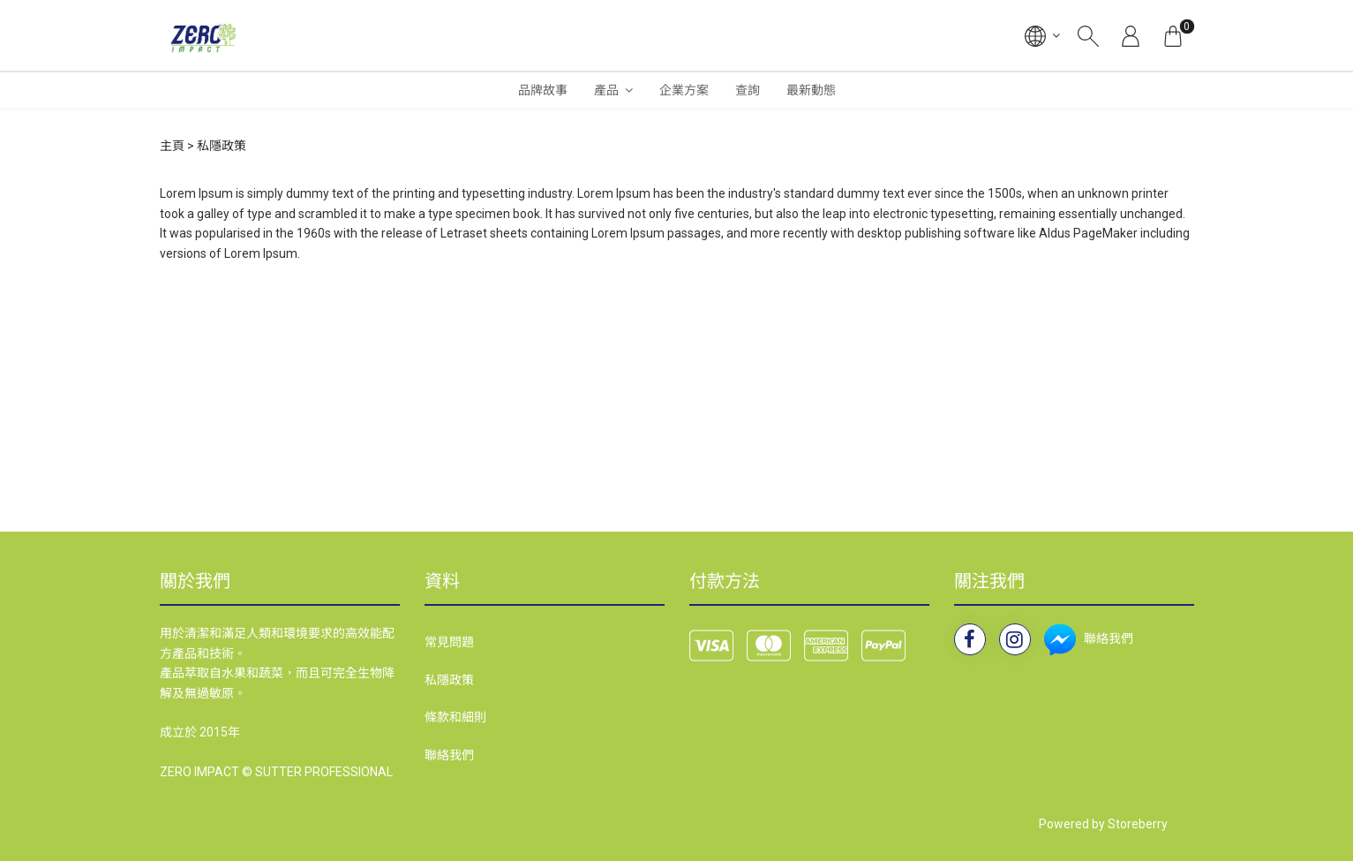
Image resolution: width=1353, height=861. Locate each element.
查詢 (747, 90)
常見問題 (449, 642)
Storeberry (1138, 824)
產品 (606, 90)
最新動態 (811, 90)
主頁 (172, 146)
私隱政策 (449, 680)
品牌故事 (543, 90)
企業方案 (684, 90)
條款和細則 (455, 717)
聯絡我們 (449, 755)
